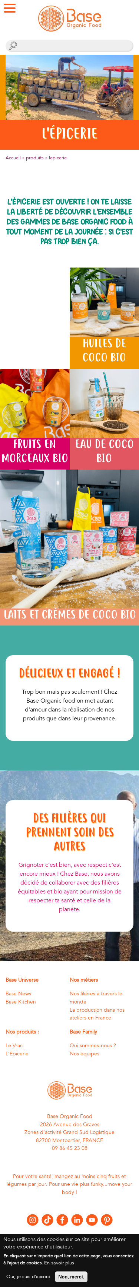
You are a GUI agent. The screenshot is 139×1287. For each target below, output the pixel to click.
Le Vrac (14, 1045)
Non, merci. (71, 1280)
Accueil (13, 158)
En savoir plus (59, 1266)
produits (35, 158)
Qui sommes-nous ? (93, 1045)
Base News (18, 993)
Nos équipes (84, 1053)
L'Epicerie (17, 1053)
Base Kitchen (21, 1001)
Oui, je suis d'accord (28, 1280)
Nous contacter (69, 1236)
